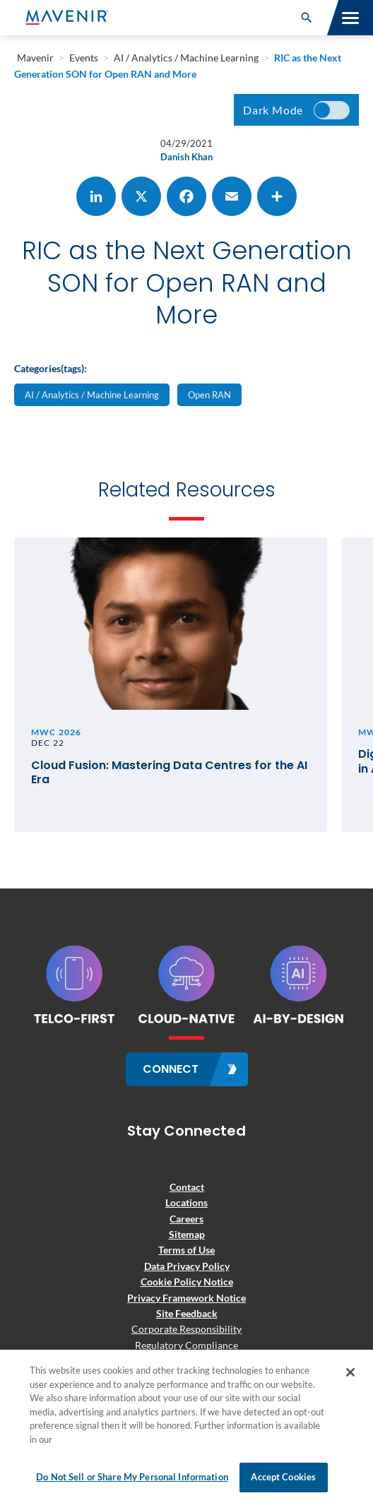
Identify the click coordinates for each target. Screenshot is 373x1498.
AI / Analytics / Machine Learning (92, 394)
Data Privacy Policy (187, 1266)
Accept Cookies (283, 1476)
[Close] (350, 1372)
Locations (186, 1202)
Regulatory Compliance (186, 1345)
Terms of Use (186, 1250)
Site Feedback (187, 1313)
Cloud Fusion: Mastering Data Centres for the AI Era (169, 773)
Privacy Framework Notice (186, 1298)
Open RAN (209, 394)
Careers (186, 1219)
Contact (187, 1187)
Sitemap (187, 1234)
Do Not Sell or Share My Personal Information (132, 1476)
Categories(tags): (50, 368)
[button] (306, 17)
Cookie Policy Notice (187, 1282)
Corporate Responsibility (186, 1329)
